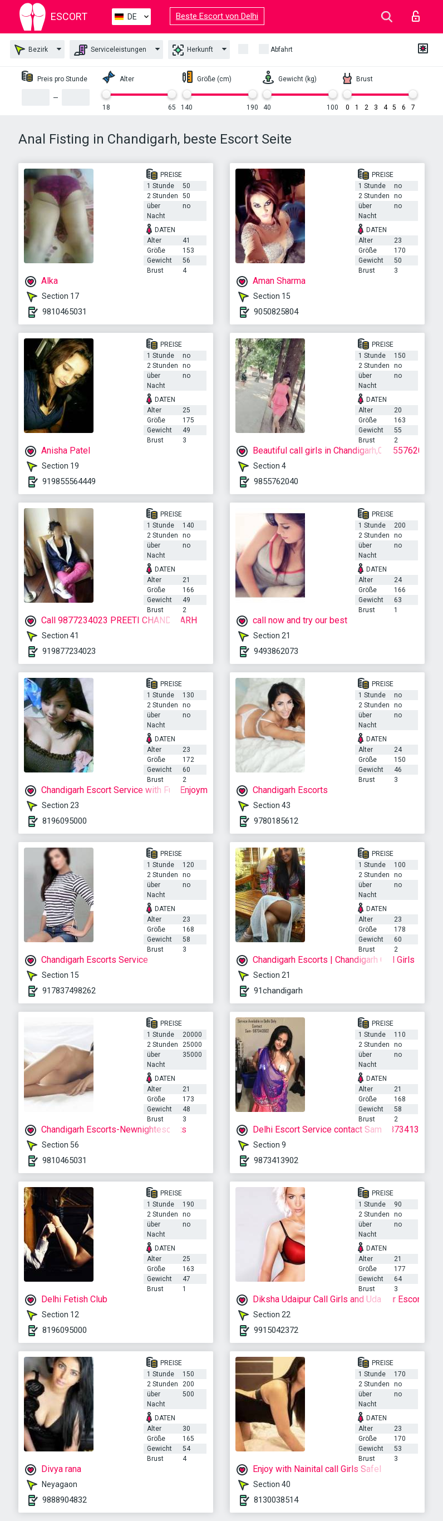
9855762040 (276, 481)
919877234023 (69, 651)
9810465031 (64, 312)
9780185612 (276, 821)
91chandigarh (278, 991)
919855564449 (69, 481)
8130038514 (276, 1500)
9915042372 (276, 1330)
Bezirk (31, 50)
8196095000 (64, 821)
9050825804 (276, 312)
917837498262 (69, 991)
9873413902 (276, 1160)
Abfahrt (281, 49)
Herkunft (193, 50)
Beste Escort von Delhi (217, 16)
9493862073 (276, 651)
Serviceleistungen (110, 50)
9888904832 (64, 1500)
